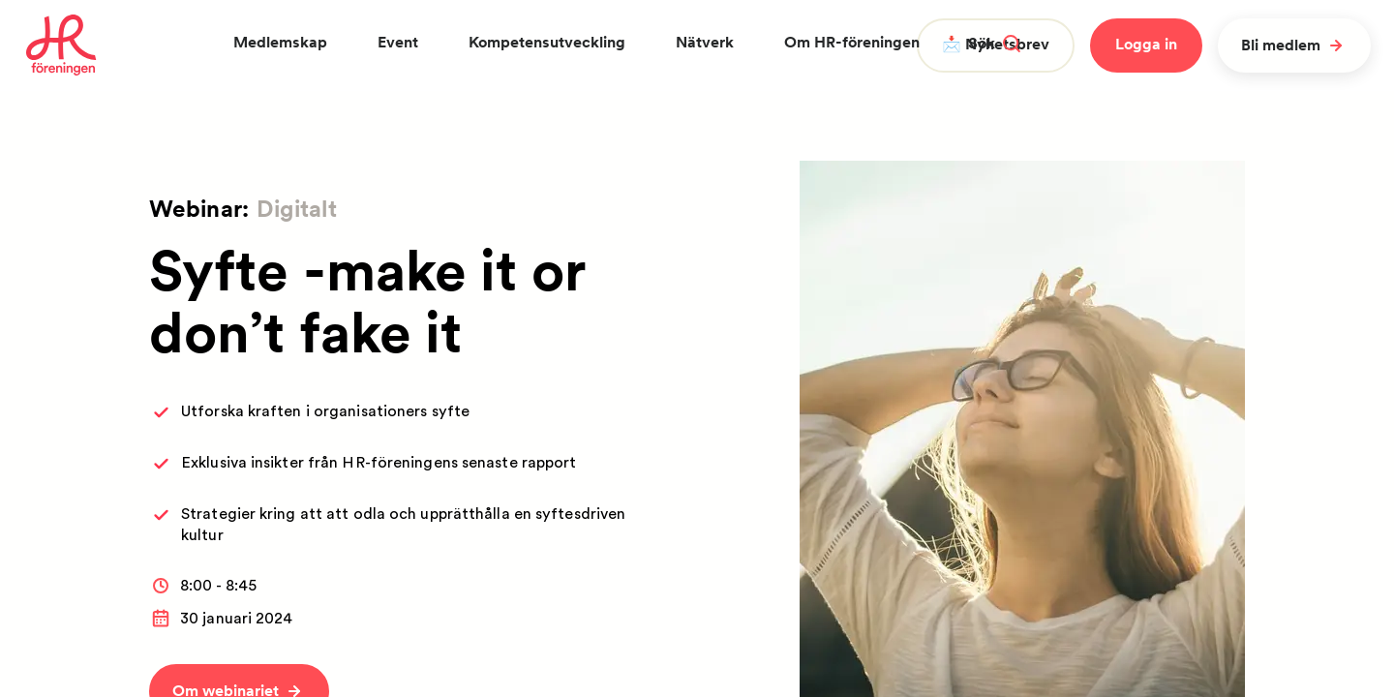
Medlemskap (280, 42)
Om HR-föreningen (852, 42)
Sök (994, 43)
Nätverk (705, 42)
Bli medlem (1294, 45)
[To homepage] (61, 45)
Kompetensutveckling (547, 42)
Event (398, 42)
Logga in (1146, 44)
